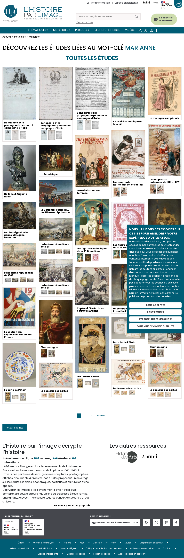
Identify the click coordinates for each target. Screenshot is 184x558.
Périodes (81, 30)
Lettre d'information (98, 3)
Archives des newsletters (142, 548)
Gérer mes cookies (76, 553)
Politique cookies (101, 553)
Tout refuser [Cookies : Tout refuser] (155, 312)
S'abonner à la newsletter (166, 19)
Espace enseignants (126, 3)
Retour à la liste (14, 427)
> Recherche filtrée (84, 22)
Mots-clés (60, 30)
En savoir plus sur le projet (70, 505)
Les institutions (45, 548)
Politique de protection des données (104, 548)
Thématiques (37, 30)
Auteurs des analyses (44, 542)
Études (21, 542)
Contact (167, 548)
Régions (67, 542)
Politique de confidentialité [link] (155, 326)
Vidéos (130, 30)
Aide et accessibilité (19, 548)
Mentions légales (69, 548)
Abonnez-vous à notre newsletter (115, 522)
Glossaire (97, 542)
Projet (113, 542)
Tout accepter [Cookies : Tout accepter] (155, 305)
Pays (82, 542)
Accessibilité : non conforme (132, 553)
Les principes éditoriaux (151, 542)
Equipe (128, 542)
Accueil (6, 36)
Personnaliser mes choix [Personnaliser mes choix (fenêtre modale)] (155, 319)
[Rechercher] (104, 16)
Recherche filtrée (107, 30)
